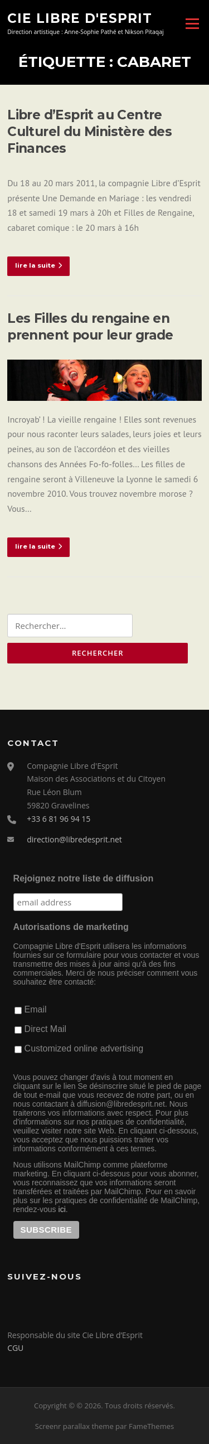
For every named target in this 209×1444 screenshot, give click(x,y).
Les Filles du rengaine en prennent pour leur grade (90, 327)
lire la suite (38, 265)
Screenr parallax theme (74, 1426)
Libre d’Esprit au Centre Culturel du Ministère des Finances (89, 131)
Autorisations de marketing (71, 927)
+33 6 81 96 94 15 (58, 818)
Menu (192, 23)
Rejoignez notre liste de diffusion (83, 878)
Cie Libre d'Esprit (79, 18)
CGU (15, 1348)
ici (62, 1209)
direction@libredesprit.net (74, 839)
